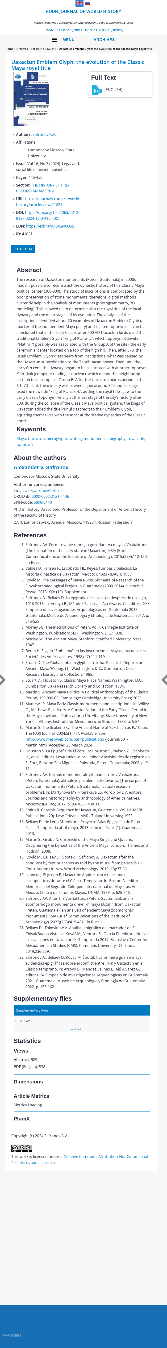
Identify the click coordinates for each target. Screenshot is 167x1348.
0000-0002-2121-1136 (50, 496)
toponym (25, 444)
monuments (95, 438)
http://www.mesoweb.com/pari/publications (64, 739)
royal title (135, 438)
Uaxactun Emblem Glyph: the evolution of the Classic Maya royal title (105, 49)
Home (9, 49)
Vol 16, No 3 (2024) (43, 49)
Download (74, 1029)
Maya (21, 438)
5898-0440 (43, 502)
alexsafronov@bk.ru (43, 490)
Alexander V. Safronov (41, 467)
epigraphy (116, 438)
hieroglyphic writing (64, 438)
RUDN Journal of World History (83, 16)
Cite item (23, 249)
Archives (104, 40)
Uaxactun (36, 438)
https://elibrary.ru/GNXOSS (50, 226)
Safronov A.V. (44, 134)
